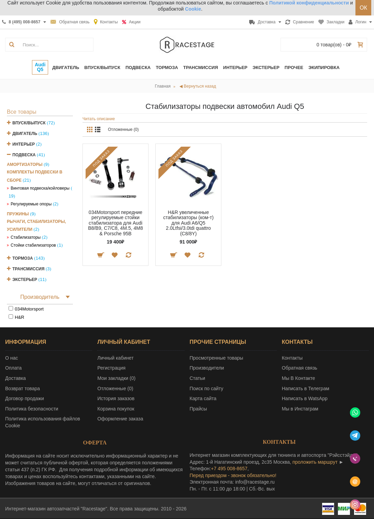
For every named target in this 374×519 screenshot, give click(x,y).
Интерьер (23, 144)
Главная (163, 86)
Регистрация (111, 368)
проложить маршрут (315, 462)
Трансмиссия (28, 269)
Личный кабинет (115, 358)
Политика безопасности (31, 408)
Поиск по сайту (206, 388)
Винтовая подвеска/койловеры (40, 188)
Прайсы (198, 408)
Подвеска (24, 155)
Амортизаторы (25, 164)
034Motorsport (29, 309)
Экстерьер (24, 279)
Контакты (292, 358)
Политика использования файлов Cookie (42, 422)
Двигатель (24, 133)
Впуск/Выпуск (29, 123)
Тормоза (22, 258)
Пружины (18, 214)
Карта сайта (203, 398)
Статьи (197, 378)
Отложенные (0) (123, 129)
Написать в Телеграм (305, 388)
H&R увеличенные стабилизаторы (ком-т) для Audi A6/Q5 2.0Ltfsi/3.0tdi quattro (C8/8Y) (188, 223)
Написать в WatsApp (305, 398)
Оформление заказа (120, 418)
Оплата (13, 368)
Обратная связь (299, 368)
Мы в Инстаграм (300, 408)
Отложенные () (115, 388)
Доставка (15, 378)
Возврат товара (22, 388)
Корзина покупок (115, 408)
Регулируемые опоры (31, 204)
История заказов (115, 398)
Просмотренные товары (216, 358)
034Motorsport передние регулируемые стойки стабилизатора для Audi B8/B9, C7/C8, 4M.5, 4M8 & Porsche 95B (115, 223)
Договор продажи (24, 398)
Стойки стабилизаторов (33, 245)
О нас (11, 358)
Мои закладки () (116, 378)
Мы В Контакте (298, 378)
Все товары (21, 112)
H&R (19, 317)
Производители (207, 368)
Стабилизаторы (26, 237)
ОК (363, 8)
